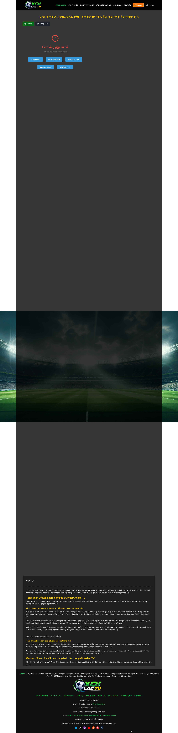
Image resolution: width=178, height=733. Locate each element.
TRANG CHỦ (61, 5)
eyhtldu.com (65, 67)
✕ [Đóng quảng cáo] (131, 732)
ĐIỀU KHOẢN (69, 696)
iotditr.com (35, 59)
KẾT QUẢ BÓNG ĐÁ (103, 5)
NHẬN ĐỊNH (117, 5)
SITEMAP (138, 696)
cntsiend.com (54, 59)
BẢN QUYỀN (90, 696)
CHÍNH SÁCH (56, 696)
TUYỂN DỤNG (126, 696)
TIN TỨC (127, 5)
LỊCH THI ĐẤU (73, 5)
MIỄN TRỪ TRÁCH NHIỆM (108, 696)
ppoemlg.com (45, 67)
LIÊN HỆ (80, 696)
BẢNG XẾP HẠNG (87, 5)
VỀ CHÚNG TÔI (42, 696)
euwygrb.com (73, 59)
